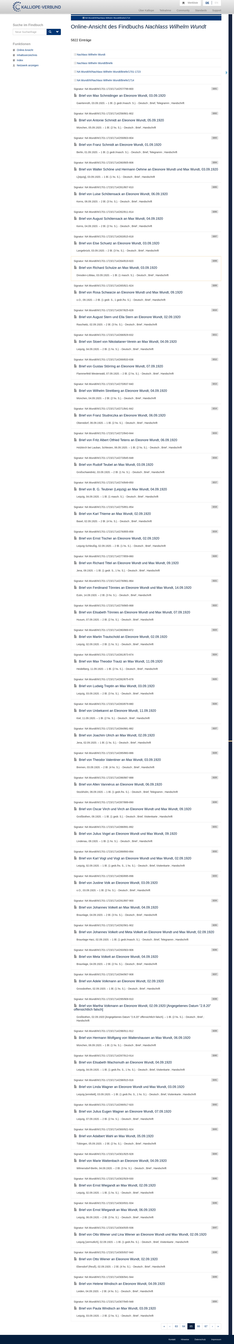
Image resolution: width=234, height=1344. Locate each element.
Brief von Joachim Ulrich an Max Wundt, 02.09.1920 (114, 735)
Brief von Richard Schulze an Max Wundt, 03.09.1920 (115, 268)
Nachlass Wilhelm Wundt (89, 54)
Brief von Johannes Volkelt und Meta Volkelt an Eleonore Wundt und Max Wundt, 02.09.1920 (144, 932)
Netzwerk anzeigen (26, 65)
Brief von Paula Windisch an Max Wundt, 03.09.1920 (115, 1308)
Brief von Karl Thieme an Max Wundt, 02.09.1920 (112, 514)
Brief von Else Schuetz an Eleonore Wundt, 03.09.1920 (116, 243)
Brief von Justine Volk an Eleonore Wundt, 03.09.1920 (116, 883)
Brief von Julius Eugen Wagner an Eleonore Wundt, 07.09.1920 (122, 1111)
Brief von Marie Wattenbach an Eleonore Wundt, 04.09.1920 (120, 1161)
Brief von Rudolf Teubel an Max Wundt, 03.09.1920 (113, 464)
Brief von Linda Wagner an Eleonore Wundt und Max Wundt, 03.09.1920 (129, 1087)
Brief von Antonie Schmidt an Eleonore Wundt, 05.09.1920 (119, 120)
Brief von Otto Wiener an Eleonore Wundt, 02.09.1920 (116, 1259)
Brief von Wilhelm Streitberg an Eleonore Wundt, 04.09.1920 (120, 391)
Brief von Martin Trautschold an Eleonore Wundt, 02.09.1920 (120, 637)
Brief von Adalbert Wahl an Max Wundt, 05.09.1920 (114, 1136)
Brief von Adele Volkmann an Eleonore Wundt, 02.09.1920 (119, 981)
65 (191, 1326)
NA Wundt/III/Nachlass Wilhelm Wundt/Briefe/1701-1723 (107, 71)
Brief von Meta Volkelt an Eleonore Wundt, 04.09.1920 (116, 957)
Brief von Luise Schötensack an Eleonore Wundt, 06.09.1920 (121, 194)
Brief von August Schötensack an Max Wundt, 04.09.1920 (118, 218)
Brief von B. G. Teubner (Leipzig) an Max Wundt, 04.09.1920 (120, 489)
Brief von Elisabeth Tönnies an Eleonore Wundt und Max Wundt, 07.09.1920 (132, 612)
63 (176, 1326)
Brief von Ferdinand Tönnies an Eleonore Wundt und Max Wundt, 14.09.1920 (132, 588)
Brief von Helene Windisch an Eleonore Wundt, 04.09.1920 (119, 1284)
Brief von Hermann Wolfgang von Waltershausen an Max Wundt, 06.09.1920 (132, 1038)
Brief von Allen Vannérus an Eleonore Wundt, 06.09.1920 (118, 784)
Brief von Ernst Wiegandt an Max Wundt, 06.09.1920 (115, 1210)
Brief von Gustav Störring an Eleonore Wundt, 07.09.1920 (118, 366)
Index (18, 60)
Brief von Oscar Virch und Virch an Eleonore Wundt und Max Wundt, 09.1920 (132, 809)
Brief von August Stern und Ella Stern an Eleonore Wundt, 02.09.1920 (127, 317)
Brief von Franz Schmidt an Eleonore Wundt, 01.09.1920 (117, 145)
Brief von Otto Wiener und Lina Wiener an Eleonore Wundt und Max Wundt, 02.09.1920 (140, 1234)
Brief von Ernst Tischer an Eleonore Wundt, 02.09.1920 (116, 538)
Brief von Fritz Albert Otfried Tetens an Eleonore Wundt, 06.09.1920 (125, 440)
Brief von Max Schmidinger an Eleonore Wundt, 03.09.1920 (120, 95)
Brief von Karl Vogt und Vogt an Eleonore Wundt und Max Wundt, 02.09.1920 (132, 858)
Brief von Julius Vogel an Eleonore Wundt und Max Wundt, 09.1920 (125, 834)
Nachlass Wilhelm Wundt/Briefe (93, 63)
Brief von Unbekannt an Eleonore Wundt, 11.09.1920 (115, 711)
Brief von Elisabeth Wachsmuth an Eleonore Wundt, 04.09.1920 (123, 1062)
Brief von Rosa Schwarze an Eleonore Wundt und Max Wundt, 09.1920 (128, 292)
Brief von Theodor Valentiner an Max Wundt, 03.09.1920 (117, 760)
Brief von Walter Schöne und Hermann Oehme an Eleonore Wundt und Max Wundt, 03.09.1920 (146, 169)
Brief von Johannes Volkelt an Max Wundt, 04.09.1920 (116, 907)
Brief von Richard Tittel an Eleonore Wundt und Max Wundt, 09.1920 (126, 563)
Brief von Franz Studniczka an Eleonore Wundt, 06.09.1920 (120, 415)
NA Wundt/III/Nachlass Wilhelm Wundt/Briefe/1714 (106, 18)
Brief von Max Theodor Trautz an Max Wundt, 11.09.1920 (118, 661)
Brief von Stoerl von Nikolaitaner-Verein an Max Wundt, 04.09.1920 (125, 341)
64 (183, 1326)
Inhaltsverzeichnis (25, 55)
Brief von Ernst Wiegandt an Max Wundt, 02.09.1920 (115, 1185)
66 (198, 1326)
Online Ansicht (23, 50)
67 (206, 1326)
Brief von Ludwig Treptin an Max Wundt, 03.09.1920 (114, 686)
